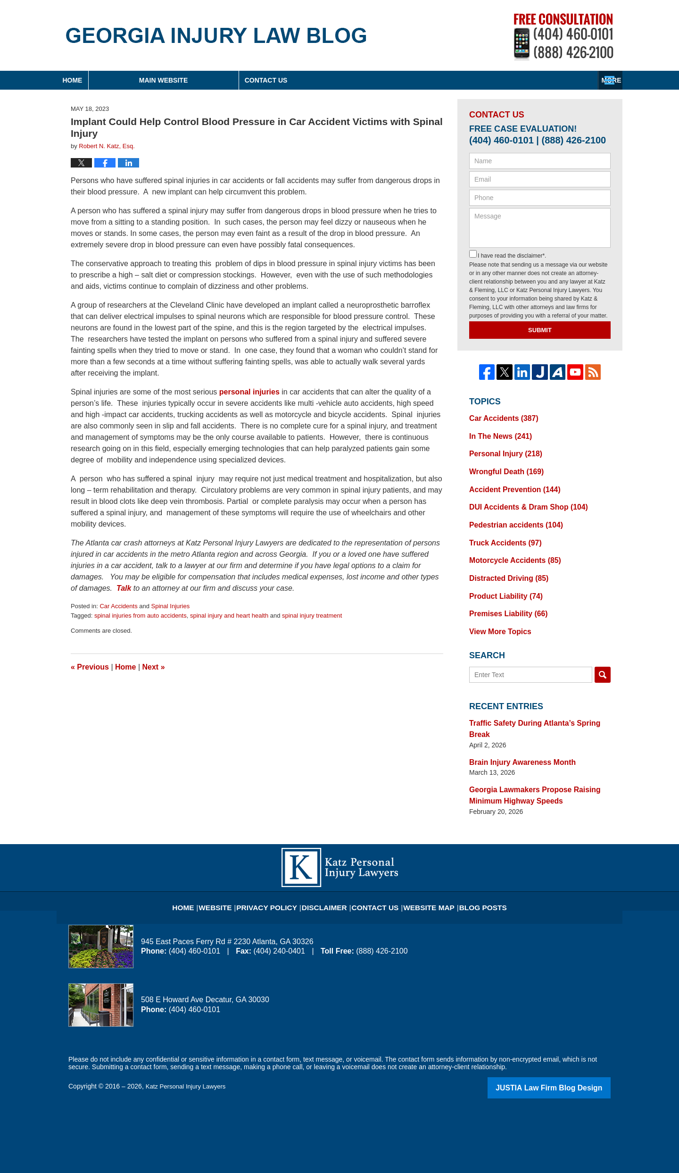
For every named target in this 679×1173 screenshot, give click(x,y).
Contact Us (544, 80)
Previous (90, 667)
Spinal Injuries (170, 606)
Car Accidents (118, 606)
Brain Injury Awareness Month (516, 733)
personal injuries (249, 392)
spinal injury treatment (312, 615)
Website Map (422, 868)
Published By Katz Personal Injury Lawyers (563, 37)
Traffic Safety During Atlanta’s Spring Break (537, 706)
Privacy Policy (278, 868)
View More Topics (496, 616)
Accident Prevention (509, 483)
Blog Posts (470, 868)
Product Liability (501, 582)
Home (117, 80)
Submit (540, 330)
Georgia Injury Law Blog (216, 35)
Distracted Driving (504, 566)
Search (603, 659)
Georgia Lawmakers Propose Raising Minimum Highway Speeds (527, 764)
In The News (497, 434)
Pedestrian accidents (511, 516)
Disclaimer (329, 868)
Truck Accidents (501, 533)
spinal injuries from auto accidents (140, 615)
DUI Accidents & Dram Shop (522, 500)
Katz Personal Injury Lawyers (188, 1053)
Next (153, 667)
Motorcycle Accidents (510, 549)
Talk (123, 588)
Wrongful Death (502, 467)
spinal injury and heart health (229, 615)
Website (233, 868)
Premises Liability (504, 599)
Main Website (253, 80)
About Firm (400, 80)
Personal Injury (501, 450)
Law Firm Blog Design (566, 1054)
